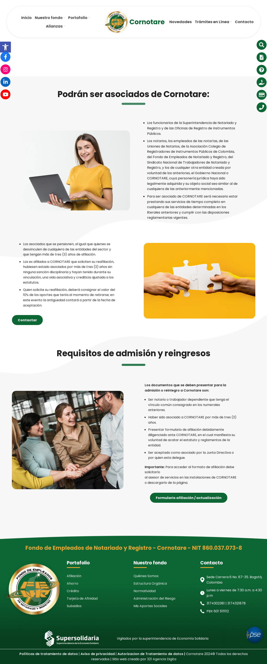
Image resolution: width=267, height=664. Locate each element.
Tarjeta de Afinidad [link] (82, 598)
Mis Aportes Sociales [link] (150, 606)
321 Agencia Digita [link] (161, 659)
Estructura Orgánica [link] (150, 583)
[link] (5, 47)
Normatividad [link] (145, 591)
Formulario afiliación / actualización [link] (216, 497)
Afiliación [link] (74, 576)
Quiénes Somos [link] (146, 576)
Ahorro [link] (72, 583)
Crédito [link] (73, 591)
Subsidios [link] (74, 606)
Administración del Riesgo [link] (154, 598)
